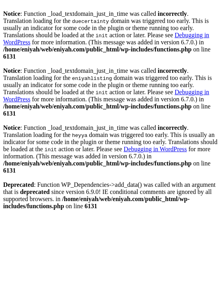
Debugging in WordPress (155, 149)
